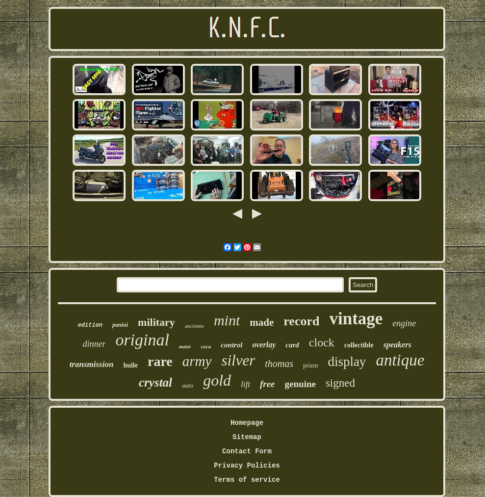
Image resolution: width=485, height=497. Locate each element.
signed (340, 383)
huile (130, 365)
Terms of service (247, 480)
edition (90, 325)
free (267, 384)
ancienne (194, 326)
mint (227, 320)
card (292, 345)
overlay (264, 344)
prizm (310, 365)
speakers (397, 344)
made (262, 322)
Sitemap (246, 437)
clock (321, 342)
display (347, 361)
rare (160, 361)
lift (245, 384)
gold (217, 380)
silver (238, 360)
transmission (92, 364)
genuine (300, 384)
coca (206, 346)
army (197, 361)
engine (404, 323)
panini (120, 324)
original (142, 340)
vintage (356, 318)
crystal (155, 382)
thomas (279, 363)
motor (185, 346)
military (156, 322)
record (301, 321)
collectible (359, 345)
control (231, 345)
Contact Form (247, 451)
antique (400, 360)
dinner (93, 344)
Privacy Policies (247, 466)
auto (187, 385)
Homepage (246, 423)
